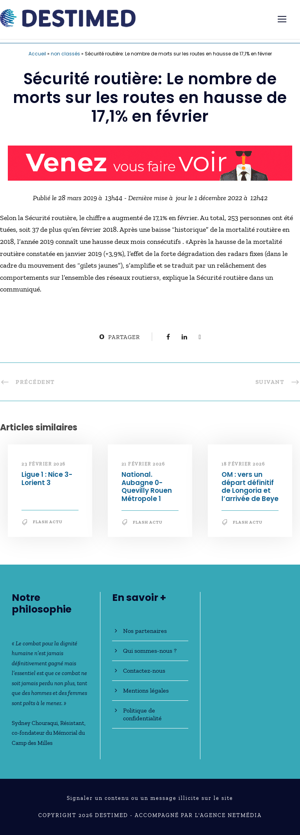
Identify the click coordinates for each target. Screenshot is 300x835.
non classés (65, 53)
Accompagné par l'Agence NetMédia (198, 815)
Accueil (37, 53)
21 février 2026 (143, 464)
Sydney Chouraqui (35, 723)
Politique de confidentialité (142, 714)
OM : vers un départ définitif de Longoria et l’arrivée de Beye (250, 486)
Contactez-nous (144, 670)
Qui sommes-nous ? (150, 650)
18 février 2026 (243, 464)
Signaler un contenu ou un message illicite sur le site (150, 798)
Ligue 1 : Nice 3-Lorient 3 (46, 478)
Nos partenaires (145, 630)
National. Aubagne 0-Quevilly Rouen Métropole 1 (146, 486)
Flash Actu (47, 521)
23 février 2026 (43, 464)
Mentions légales (146, 690)
